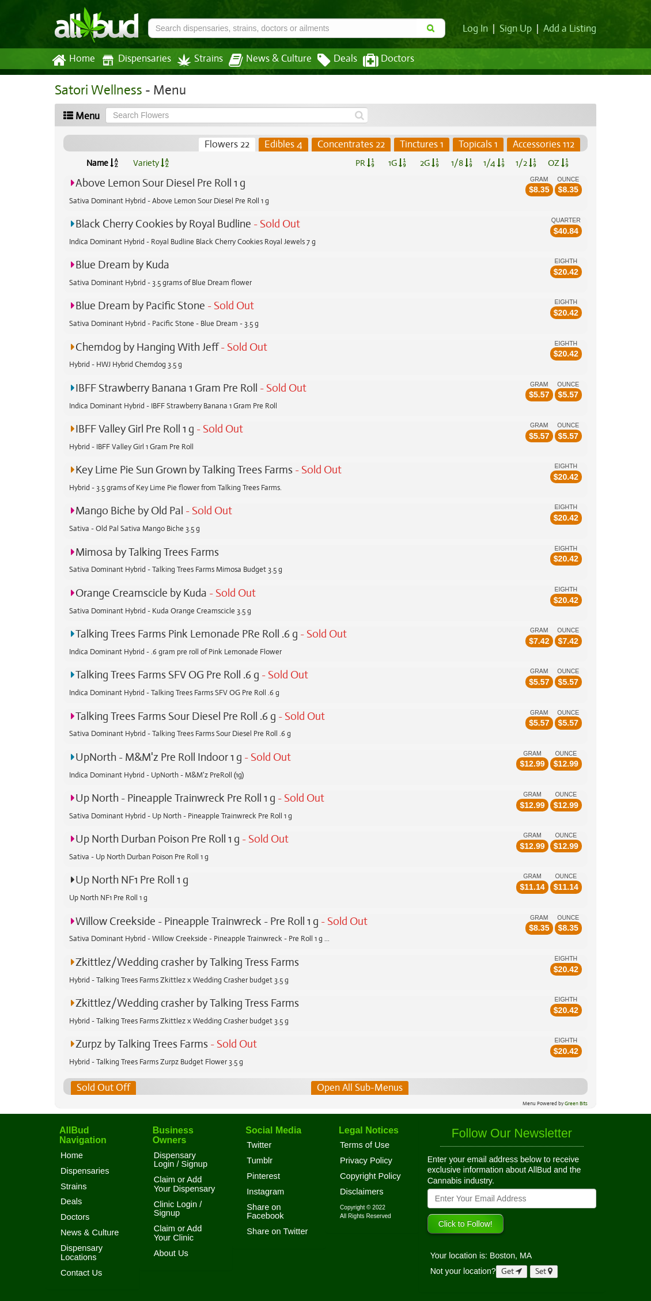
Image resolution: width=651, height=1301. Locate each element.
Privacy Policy (366, 1160)
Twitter (259, 1145)
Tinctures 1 (423, 144)
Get (511, 1271)
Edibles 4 (285, 144)
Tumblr (259, 1160)
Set (544, 1271)
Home (73, 60)
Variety (151, 163)
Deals (328, 60)
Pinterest (263, 1176)
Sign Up (517, 29)
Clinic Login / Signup (178, 1209)
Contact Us (81, 1272)
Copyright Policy (370, 1176)
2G (429, 163)
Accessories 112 (543, 144)
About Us (171, 1253)
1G (397, 163)
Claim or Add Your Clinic (178, 1233)
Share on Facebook (265, 1212)
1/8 (461, 163)
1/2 (526, 163)
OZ (558, 163)
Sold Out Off (103, 1088)
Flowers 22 (229, 144)
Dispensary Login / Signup (180, 1160)
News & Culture (264, 60)
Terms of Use (364, 1145)
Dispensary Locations (81, 1252)
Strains (195, 60)
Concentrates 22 (353, 144)
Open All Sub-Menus (359, 1088)
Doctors (379, 60)
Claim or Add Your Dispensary (184, 1184)
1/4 (493, 163)
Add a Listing (570, 29)
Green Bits (576, 1104)
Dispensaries (134, 60)
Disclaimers (362, 1191)
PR (364, 163)
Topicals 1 (479, 144)
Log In (477, 29)
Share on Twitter (277, 1231)
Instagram (265, 1191)
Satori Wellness (97, 90)
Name (102, 163)
